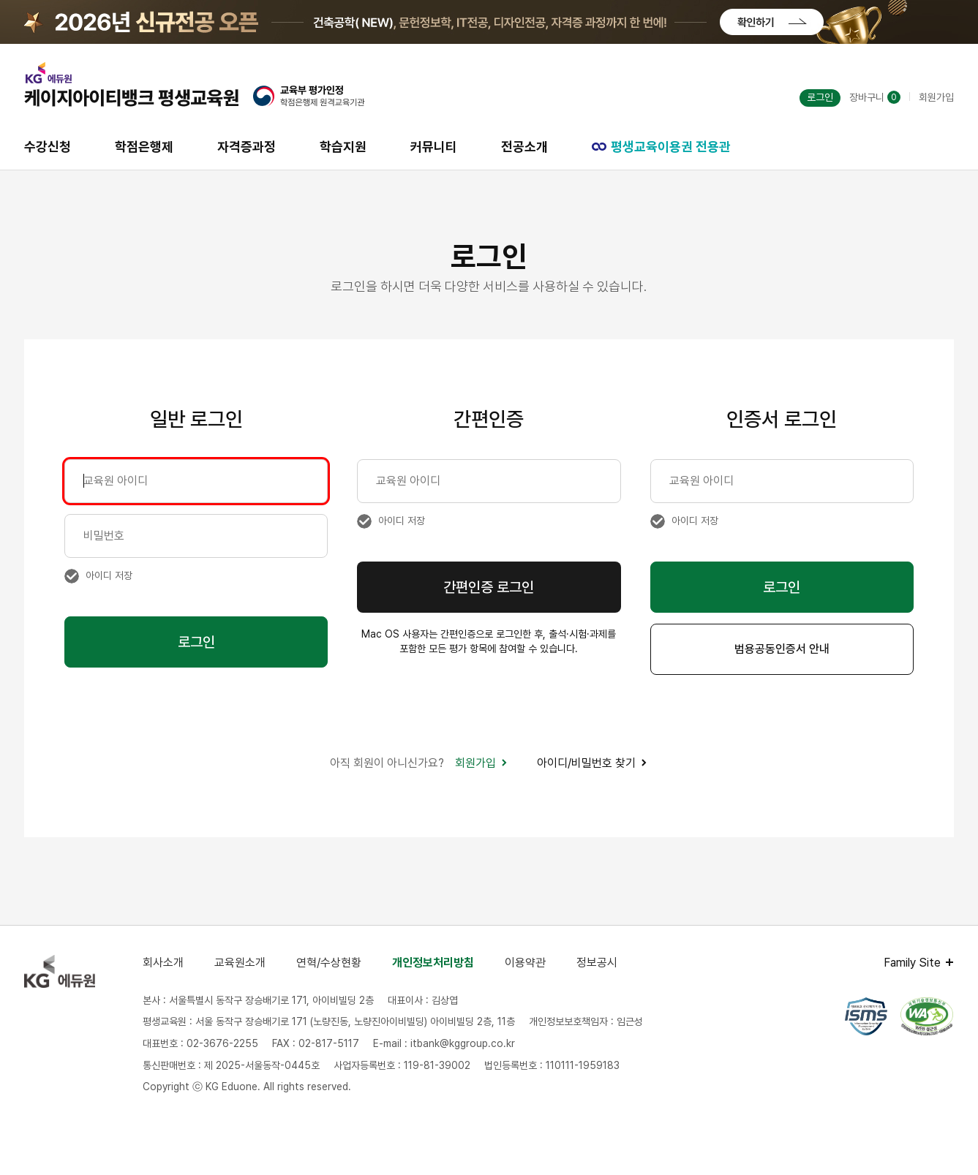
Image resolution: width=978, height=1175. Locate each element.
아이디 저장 (109, 575)
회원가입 (936, 97)
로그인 (820, 97)
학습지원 (343, 146)
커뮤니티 (433, 146)
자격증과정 (246, 146)
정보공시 (596, 963)
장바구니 (874, 97)
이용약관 (525, 963)
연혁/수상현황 (328, 963)
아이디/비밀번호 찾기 (592, 763)
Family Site (912, 963)
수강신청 (47, 146)
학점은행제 (144, 146)
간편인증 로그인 (488, 587)
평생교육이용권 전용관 (661, 146)
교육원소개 (240, 963)
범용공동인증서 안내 (782, 649)
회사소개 (163, 963)
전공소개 (524, 146)
